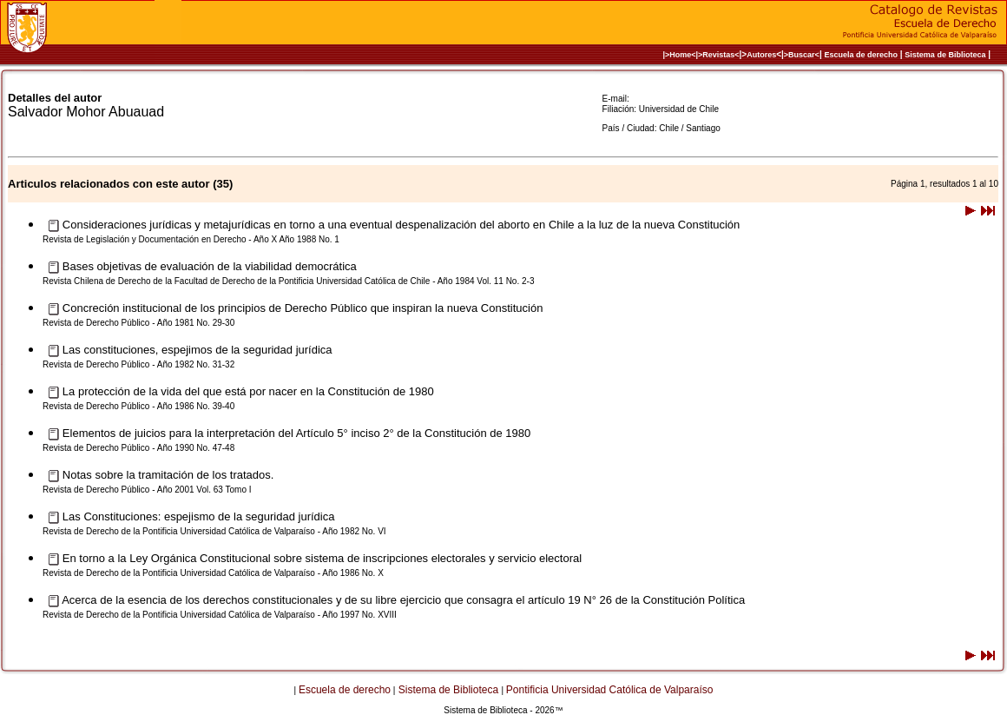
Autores (761, 54)
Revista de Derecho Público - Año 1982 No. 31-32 (138, 364)
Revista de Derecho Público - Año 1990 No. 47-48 (138, 448)
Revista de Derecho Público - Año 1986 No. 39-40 (138, 406)
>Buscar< (801, 54)
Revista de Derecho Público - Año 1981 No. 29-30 (138, 323)
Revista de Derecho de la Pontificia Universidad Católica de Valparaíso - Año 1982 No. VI (214, 531)
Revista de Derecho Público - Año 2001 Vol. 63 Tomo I (147, 489)
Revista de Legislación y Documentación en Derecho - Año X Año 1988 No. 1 (191, 239)
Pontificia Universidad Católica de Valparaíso (610, 690)
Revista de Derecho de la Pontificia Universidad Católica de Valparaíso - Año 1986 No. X (213, 573)
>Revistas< (719, 54)
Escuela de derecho (861, 54)
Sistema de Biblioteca (945, 54)
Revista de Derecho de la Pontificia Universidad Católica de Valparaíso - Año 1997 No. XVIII (220, 614)
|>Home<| (680, 54)
